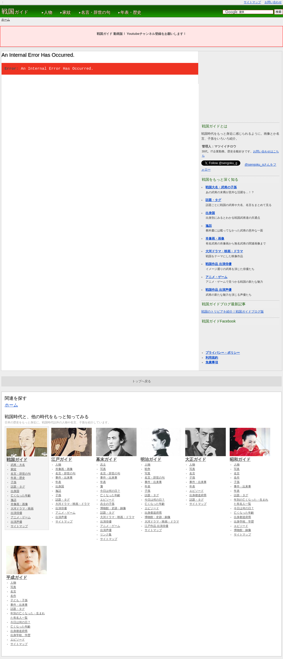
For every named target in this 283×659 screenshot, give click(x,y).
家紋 (66, 12)
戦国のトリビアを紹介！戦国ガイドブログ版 (232, 311)
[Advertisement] (240, 86)
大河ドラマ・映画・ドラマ (224, 251)
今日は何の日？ (110, 490)
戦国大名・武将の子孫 (221, 187)
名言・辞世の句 (95, 12)
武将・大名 (18, 464)
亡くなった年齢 (21, 495)
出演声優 (16, 521)
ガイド (15, 11)
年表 (58, 481)
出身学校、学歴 (244, 521)
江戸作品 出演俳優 (156, 525)
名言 (192, 473)
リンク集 (106, 534)
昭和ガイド (250, 457)
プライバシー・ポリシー (222, 352)
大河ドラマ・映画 (22, 508)
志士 (103, 464)
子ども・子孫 (19, 600)
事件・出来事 (64, 477)
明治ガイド (160, 457)
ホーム (5, 19)
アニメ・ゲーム (216, 277)
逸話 (208, 226)
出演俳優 (16, 512)
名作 (237, 477)
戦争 (147, 468)
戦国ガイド (27, 457)
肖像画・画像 (214, 238)
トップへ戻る (141, 381)
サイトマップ (252, 2)
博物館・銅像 (242, 530)
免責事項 (211, 362)
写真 (103, 468)
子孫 (13, 482)
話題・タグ (213, 200)
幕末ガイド (116, 457)
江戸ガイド (71, 457)
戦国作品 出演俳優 (218, 264)
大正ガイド (205, 457)
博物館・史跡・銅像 (113, 508)
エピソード (107, 499)
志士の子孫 (107, 503)
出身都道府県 (153, 512)
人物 (48, 12)
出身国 (210, 213)
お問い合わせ (273, 2)
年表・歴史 (130, 12)
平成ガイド (26, 575)
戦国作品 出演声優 (218, 290)
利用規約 (211, 357)
